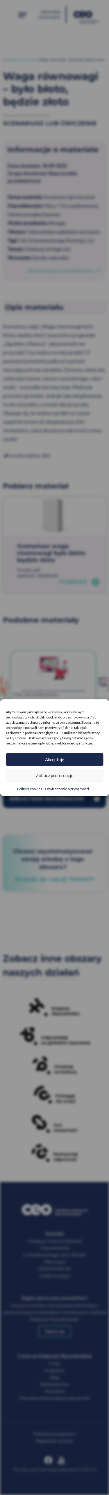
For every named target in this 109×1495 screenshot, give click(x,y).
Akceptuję (54, 759)
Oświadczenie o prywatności (67, 788)
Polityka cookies (29, 788)
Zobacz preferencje (54, 775)
